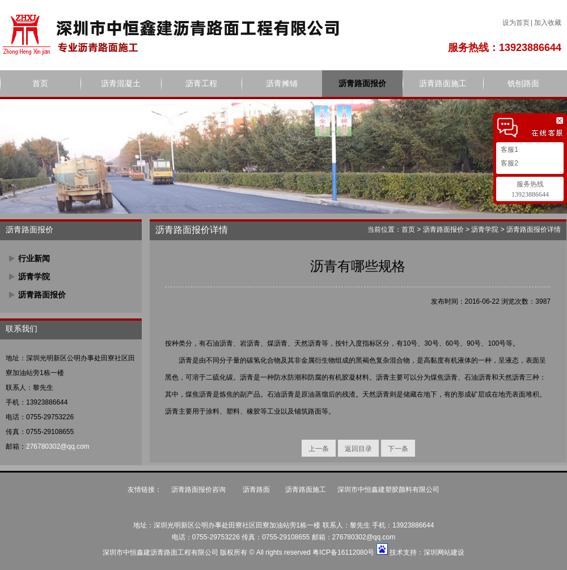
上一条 (318, 449)
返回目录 (358, 449)
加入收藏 (547, 23)
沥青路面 (256, 490)
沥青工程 (201, 83)
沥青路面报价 (362, 83)
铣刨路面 (523, 83)
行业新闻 (34, 258)
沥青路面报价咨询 (199, 490)
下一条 (398, 449)
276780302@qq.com (58, 446)
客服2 (508, 163)
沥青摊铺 (282, 83)
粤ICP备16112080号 (343, 552)
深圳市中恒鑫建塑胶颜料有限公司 (388, 490)
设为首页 (516, 23)
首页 (40, 83)
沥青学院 (34, 276)
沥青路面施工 (443, 83)
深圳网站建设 (444, 552)
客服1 (508, 150)
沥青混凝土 (121, 83)
